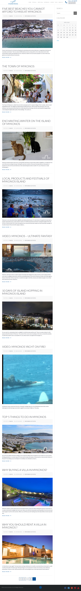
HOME (30, 2)
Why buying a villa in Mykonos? (24, 469)
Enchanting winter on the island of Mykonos (26, 122)
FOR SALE (34, 2)
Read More (6, 57)
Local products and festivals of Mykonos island (25, 180)
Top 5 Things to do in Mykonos (24, 416)
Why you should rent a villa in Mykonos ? (24, 526)
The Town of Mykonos (18, 66)
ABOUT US (61, 2)
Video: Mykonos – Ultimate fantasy (27, 236)
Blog (11, 16)
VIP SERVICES (46, 2)
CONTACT (52, 2)
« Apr (58, 40)
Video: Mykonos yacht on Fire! (24, 346)
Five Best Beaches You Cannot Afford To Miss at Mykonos (23, 10)
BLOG (56, 2)
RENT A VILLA (40, 2)
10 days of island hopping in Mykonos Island (22, 292)
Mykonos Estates (30, 16)
